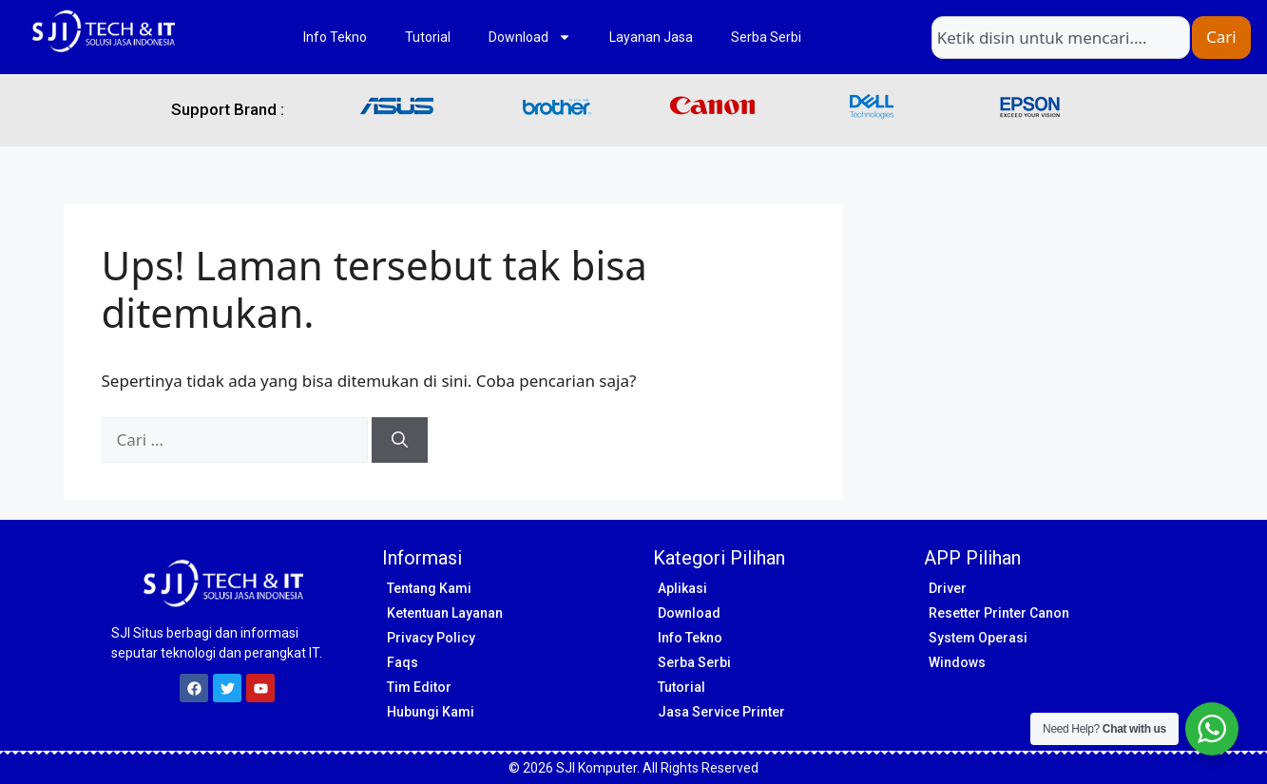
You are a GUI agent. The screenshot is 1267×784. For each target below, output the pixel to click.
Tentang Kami (429, 588)
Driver (948, 588)
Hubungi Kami (430, 711)
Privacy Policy (431, 637)
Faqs (402, 662)
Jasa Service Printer (721, 711)
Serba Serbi (766, 37)
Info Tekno (335, 37)
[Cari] (400, 440)
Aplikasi (682, 588)
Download (530, 37)
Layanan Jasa (651, 37)
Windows (957, 662)
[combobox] (1060, 37)
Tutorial (428, 37)
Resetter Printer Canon (999, 613)
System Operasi (978, 637)
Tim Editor (419, 687)
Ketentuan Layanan (445, 613)
